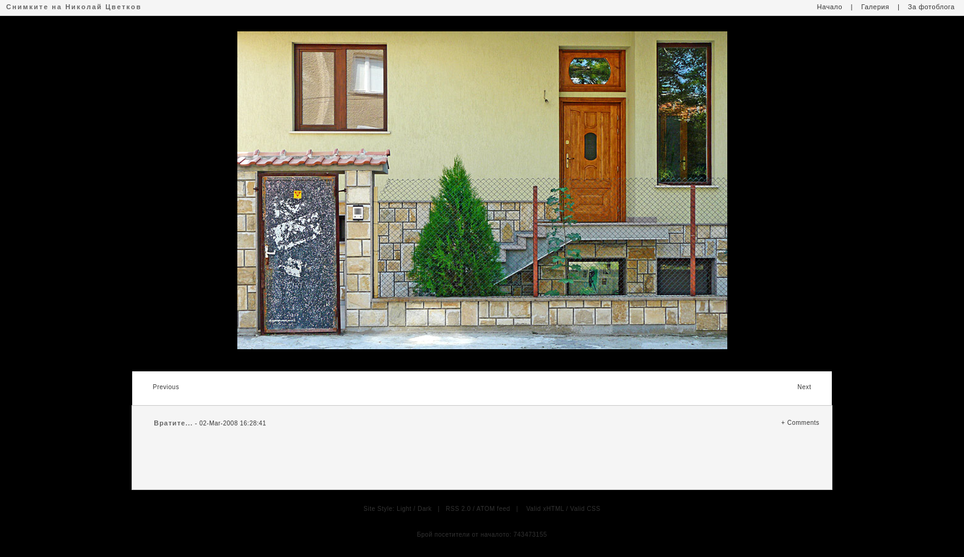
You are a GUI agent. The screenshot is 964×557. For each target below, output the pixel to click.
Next (804, 387)
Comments (803, 422)
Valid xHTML (545, 508)
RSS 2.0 (458, 508)
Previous (165, 387)
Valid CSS (585, 508)
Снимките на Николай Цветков (73, 6)
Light (404, 508)
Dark (424, 508)
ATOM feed (493, 508)
